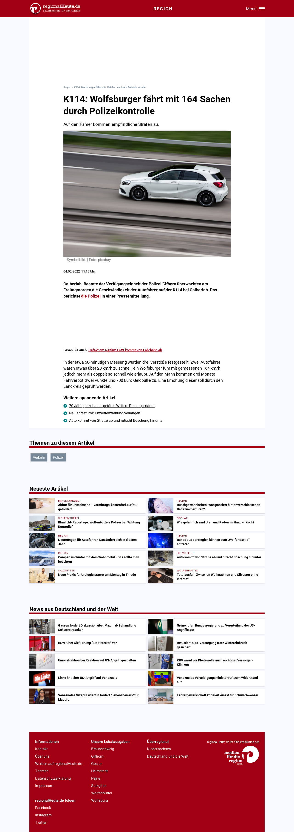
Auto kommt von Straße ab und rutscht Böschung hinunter (116, 420)
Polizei (58, 457)
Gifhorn (97, 756)
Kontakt (41, 749)
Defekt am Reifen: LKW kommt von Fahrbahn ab (125, 350)
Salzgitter (99, 786)
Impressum (44, 786)
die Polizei (91, 296)
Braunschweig (102, 749)
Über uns (42, 756)
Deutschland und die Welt (167, 756)
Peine (95, 778)
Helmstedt (99, 771)
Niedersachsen (159, 749)
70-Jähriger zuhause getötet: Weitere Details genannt (112, 406)
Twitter (40, 822)
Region (67, 87)
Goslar (96, 764)
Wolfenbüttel (101, 793)
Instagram (43, 815)
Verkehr (39, 457)
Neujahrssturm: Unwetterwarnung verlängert (104, 413)
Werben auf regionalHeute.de (58, 764)
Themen (41, 771)
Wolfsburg (99, 800)
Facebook (43, 808)
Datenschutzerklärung (53, 778)
